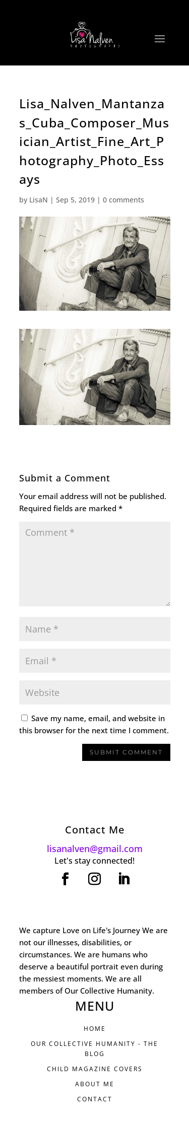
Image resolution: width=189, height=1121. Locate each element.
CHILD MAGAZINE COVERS (95, 1069)
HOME (95, 1028)
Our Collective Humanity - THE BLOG (94, 1048)
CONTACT (94, 1099)
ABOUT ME (94, 1084)
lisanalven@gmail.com (95, 849)
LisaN (38, 199)
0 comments (123, 199)
